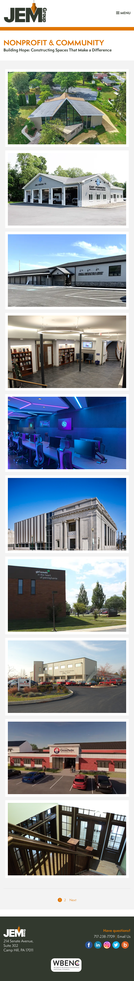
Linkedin (98, 945)
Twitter (116, 945)
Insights (125, 945)
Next (72, 900)
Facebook (88, 945)
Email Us (124, 936)
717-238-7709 (104, 936)
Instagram (107, 944)
